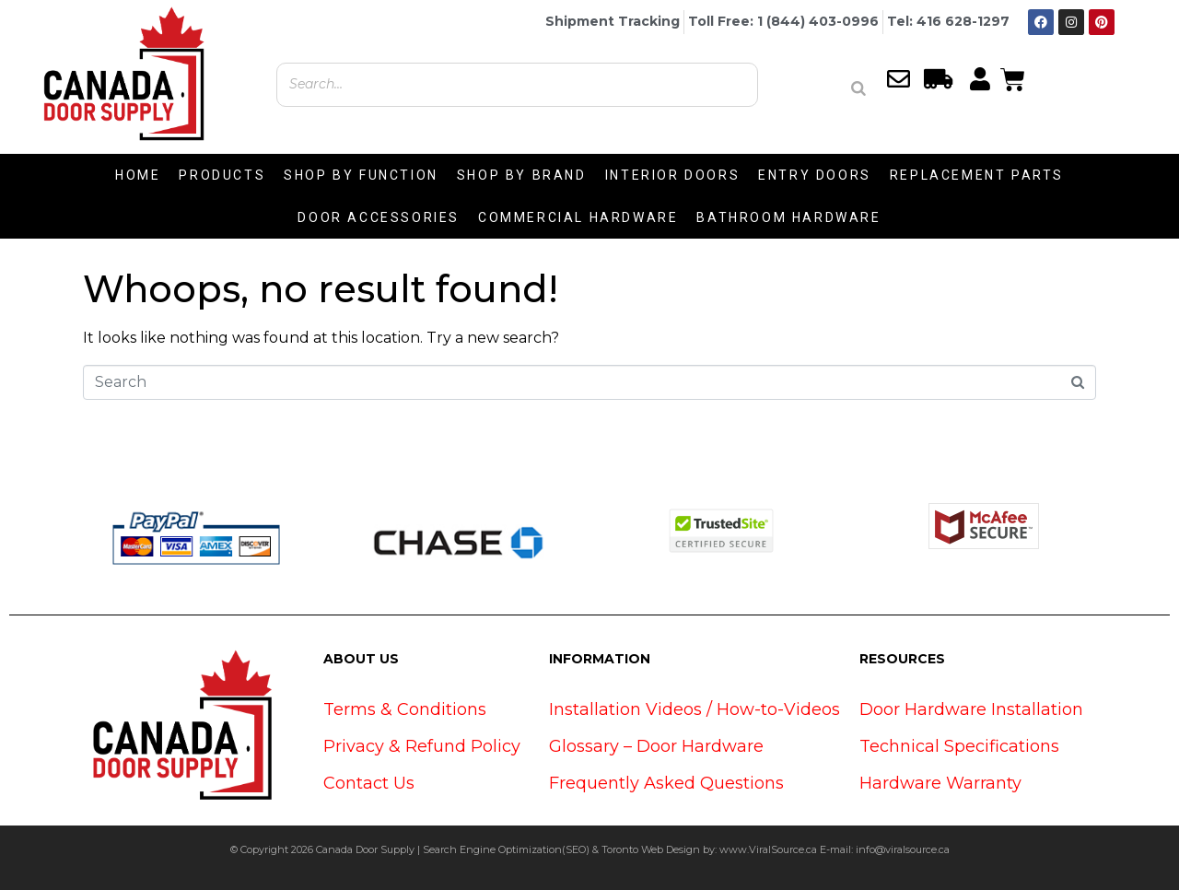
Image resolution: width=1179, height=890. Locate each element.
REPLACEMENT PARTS (977, 175)
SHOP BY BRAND (522, 175)
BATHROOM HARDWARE (788, 217)
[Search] (858, 88)
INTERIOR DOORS (672, 175)
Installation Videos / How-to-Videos (694, 709)
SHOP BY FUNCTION (361, 175)
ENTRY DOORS (814, 175)
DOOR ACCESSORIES (379, 217)
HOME (137, 175)
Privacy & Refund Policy (421, 746)
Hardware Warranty (940, 783)
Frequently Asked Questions (666, 783)
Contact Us (368, 783)
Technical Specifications (959, 746)
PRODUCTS (222, 175)
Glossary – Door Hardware (656, 746)
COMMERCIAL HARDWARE (578, 217)
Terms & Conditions (404, 709)
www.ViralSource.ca (768, 849)
